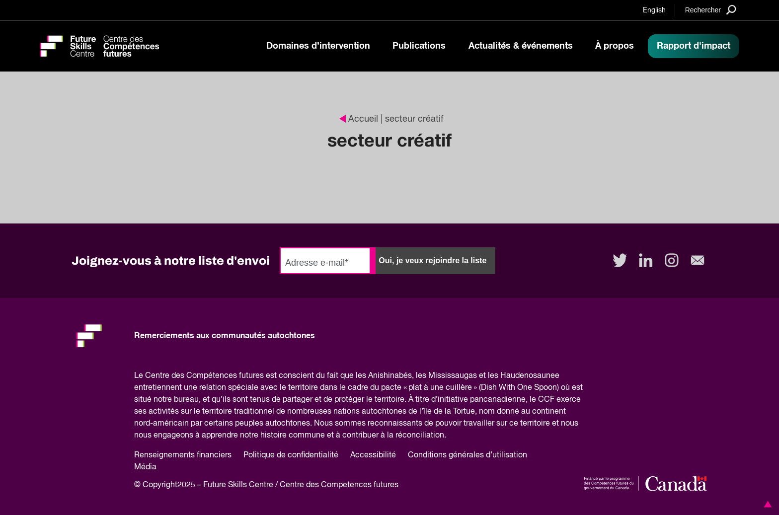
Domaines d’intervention (318, 46)
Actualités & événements (520, 46)
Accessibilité (373, 455)
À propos (614, 46)
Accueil (358, 119)
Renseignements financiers (183, 455)
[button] (766, 504)
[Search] (710, 9)
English (654, 10)
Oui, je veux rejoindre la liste (432, 260)
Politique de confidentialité (290, 455)
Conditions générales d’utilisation (467, 455)
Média (145, 467)
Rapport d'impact (693, 46)
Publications (419, 46)
